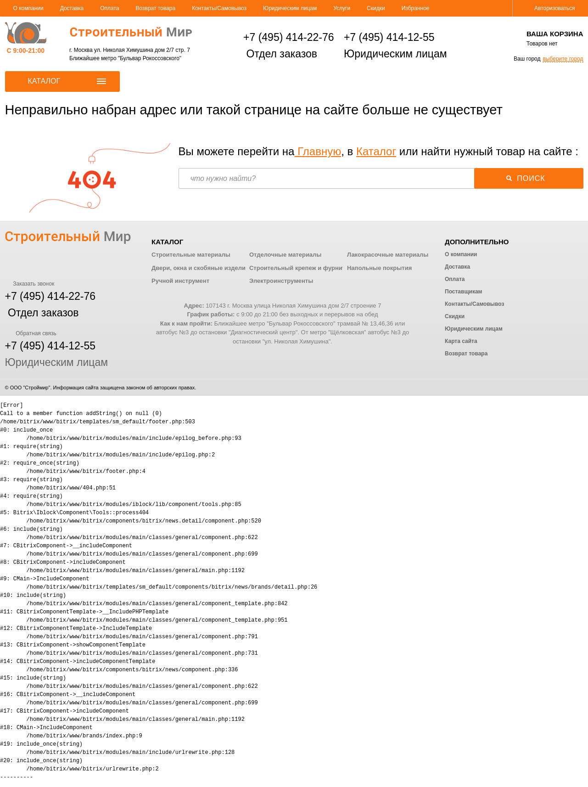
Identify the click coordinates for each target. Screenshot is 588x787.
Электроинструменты (281, 280)
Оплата (109, 8)
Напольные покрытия (379, 267)
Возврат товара (156, 8)
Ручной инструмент (180, 280)
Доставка (72, 8)
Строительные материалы (190, 254)
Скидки (376, 8)
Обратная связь (30, 333)
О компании (28, 8)
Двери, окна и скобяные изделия (200, 267)
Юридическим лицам (290, 8)
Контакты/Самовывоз (219, 8)
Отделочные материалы (285, 254)
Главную (317, 151)
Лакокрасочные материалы (387, 254)
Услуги (341, 8)
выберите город (563, 59)
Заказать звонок (30, 284)
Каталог (376, 151)
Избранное (416, 8)
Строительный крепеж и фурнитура (302, 267)
